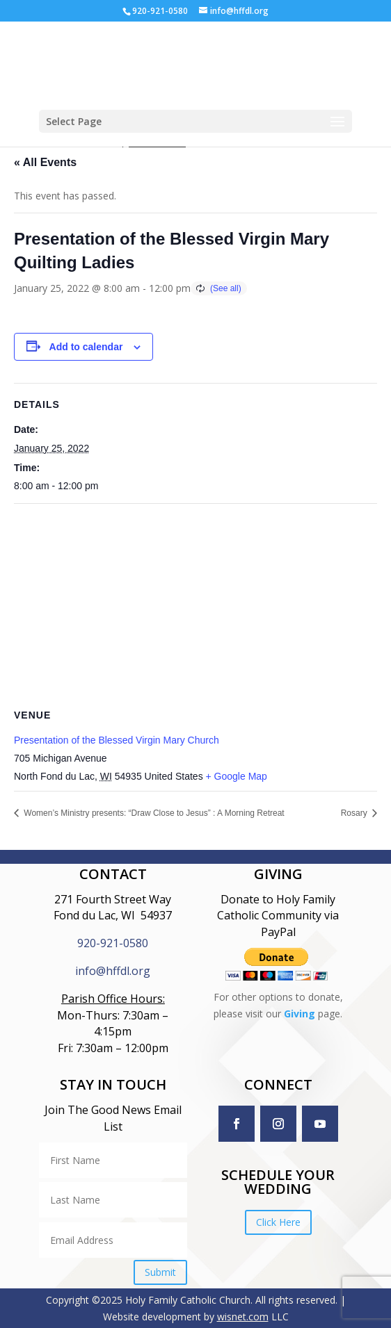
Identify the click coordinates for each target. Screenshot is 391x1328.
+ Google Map (236, 776)
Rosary (355, 813)
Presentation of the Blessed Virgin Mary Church (116, 740)
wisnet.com (243, 1316)
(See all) (225, 288)
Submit (160, 1272)
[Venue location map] (195, 604)
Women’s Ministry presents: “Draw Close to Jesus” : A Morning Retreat (153, 813)
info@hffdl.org (112, 970)
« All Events (45, 162)
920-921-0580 (112, 943)
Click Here (278, 1222)
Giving (299, 1013)
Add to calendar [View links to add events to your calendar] (86, 346)
